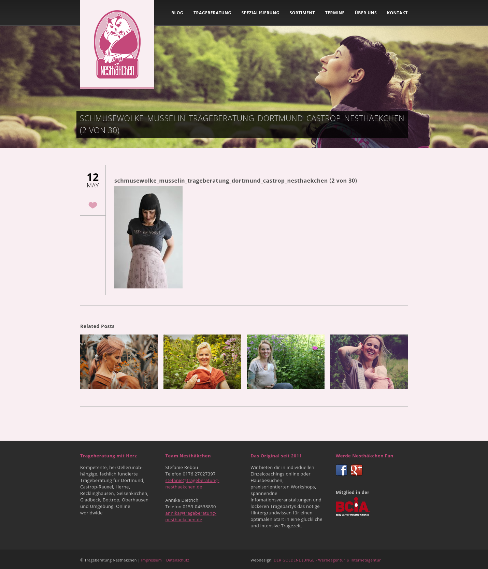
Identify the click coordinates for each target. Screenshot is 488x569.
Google (356, 470)
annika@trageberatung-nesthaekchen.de (191, 516)
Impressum (151, 560)
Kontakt (397, 13)
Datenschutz (177, 560)
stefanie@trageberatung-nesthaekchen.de (192, 483)
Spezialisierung (260, 13)
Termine (335, 13)
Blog (177, 13)
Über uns (366, 13)
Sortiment (302, 13)
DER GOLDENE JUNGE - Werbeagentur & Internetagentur (327, 560)
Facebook (341, 470)
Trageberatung (212, 13)
